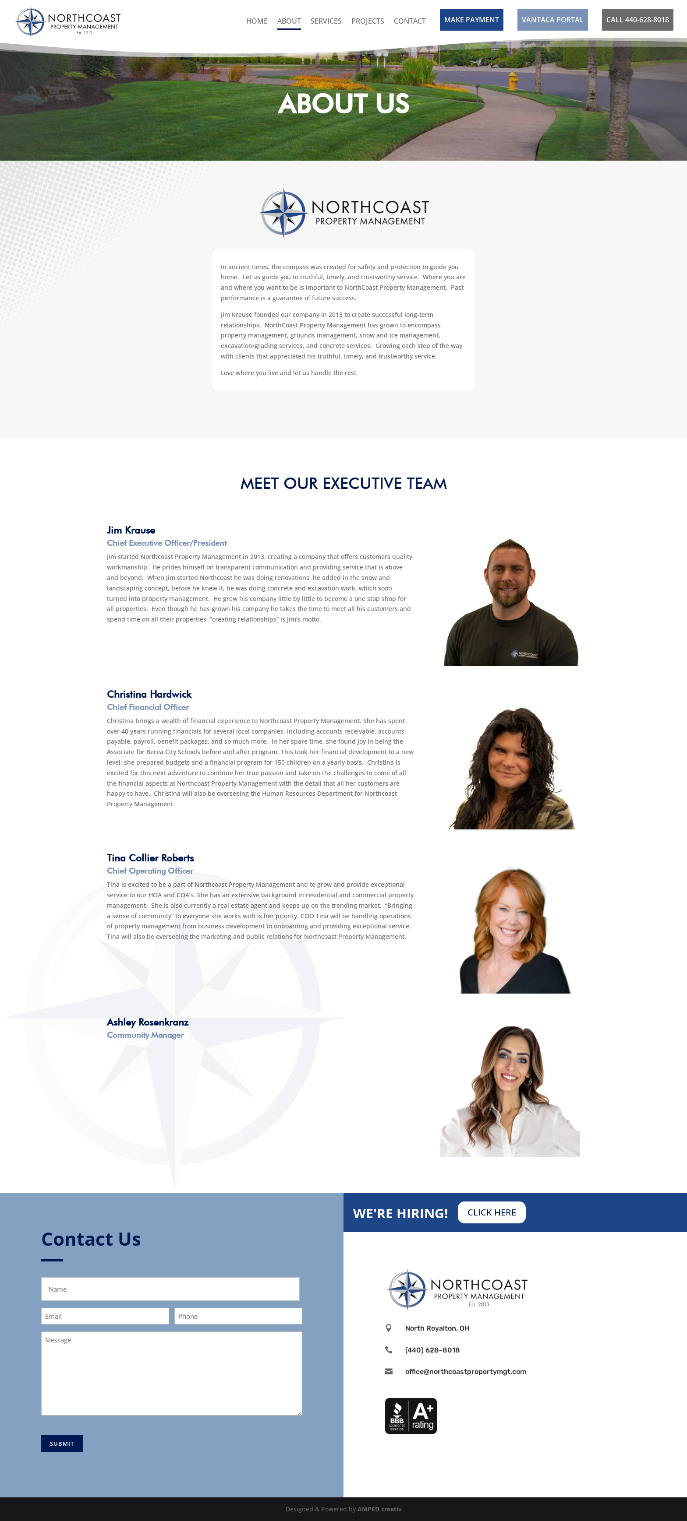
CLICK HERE (491, 1212)
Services (326, 21)
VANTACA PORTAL (553, 20)
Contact (410, 21)
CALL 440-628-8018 (637, 20)
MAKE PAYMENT (471, 20)
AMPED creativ (380, 1509)
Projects (367, 21)
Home (257, 21)
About (289, 21)
